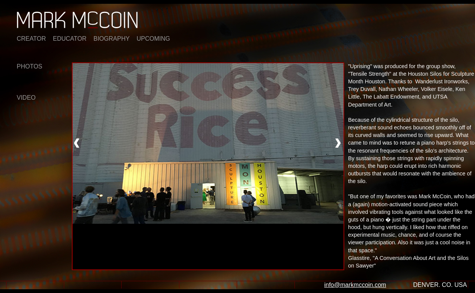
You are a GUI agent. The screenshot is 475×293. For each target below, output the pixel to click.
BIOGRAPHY (111, 38)
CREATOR (31, 38)
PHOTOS (29, 66)
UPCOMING (153, 38)
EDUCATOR (69, 38)
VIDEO (26, 97)
